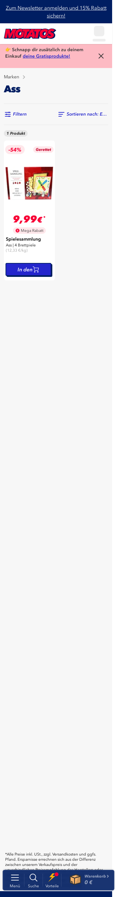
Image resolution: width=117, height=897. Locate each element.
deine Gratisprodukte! (46, 56)
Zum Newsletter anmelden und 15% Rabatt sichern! (56, 12)
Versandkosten (65, 854)
